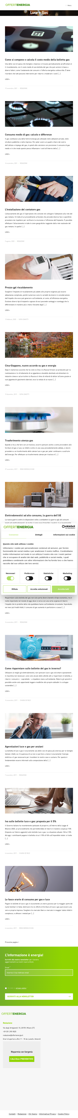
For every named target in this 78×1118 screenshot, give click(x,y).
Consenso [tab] (13, 535)
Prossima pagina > (12, 942)
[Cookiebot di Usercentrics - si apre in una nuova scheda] (64, 527)
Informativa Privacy (47, 1114)
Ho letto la (17, 988)
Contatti (12, 1114)
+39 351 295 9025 (9, 1031)
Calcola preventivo (21, 1059)
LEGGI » (7, 79)
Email (7, 967)
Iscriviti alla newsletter (39, 996)
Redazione (7, 1023)
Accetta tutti (63, 589)
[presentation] (22, 981)
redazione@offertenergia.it (13, 1035)
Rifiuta (15, 589)
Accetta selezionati (39, 589)
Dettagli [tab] (38, 535)
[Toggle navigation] (68, 5)
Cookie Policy (63, 1114)
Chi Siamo (33, 1114)
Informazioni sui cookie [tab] (64, 535)
